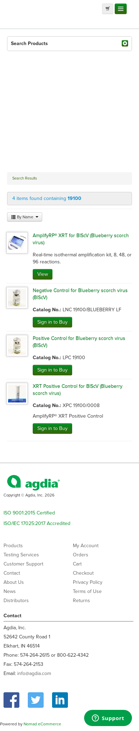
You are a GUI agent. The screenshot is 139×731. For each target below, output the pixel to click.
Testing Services (21, 555)
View (42, 274)
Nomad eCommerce (42, 723)
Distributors (16, 601)
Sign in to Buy (52, 322)
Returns (81, 601)
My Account (86, 546)
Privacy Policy (87, 582)
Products (13, 546)
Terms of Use (87, 591)
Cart (77, 564)
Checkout (83, 573)
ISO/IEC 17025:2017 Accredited (37, 523)
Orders (80, 555)
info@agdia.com (34, 673)
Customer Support (23, 564)
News (10, 591)
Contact (12, 573)
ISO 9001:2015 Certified (29, 513)
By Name (24, 216)
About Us (14, 582)
